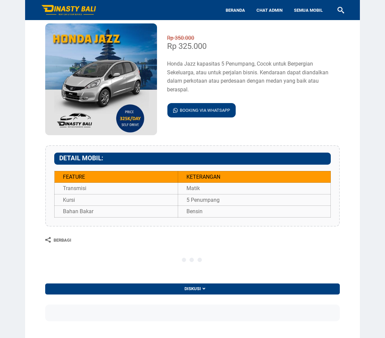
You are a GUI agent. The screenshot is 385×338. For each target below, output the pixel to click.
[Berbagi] (58, 240)
